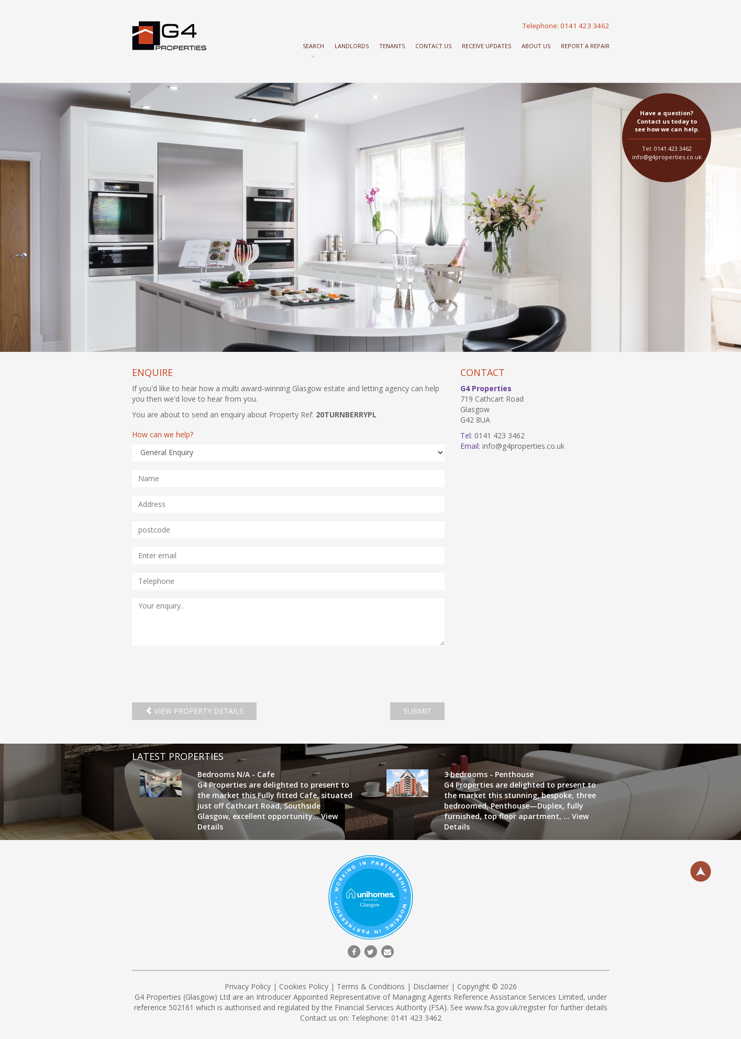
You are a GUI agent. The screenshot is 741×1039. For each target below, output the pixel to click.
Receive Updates (486, 46)
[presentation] (211, 674)
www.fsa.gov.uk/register (505, 1007)
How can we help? (162, 434)
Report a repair (585, 46)
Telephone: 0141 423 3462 (566, 25)
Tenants (392, 46)
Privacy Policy (248, 986)
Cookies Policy (303, 986)
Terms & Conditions (371, 986)
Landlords (352, 46)
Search (313, 46)
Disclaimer (431, 986)
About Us (536, 46)
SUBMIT (417, 711)
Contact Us (433, 46)
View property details (194, 711)
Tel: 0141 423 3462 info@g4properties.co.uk (666, 135)
